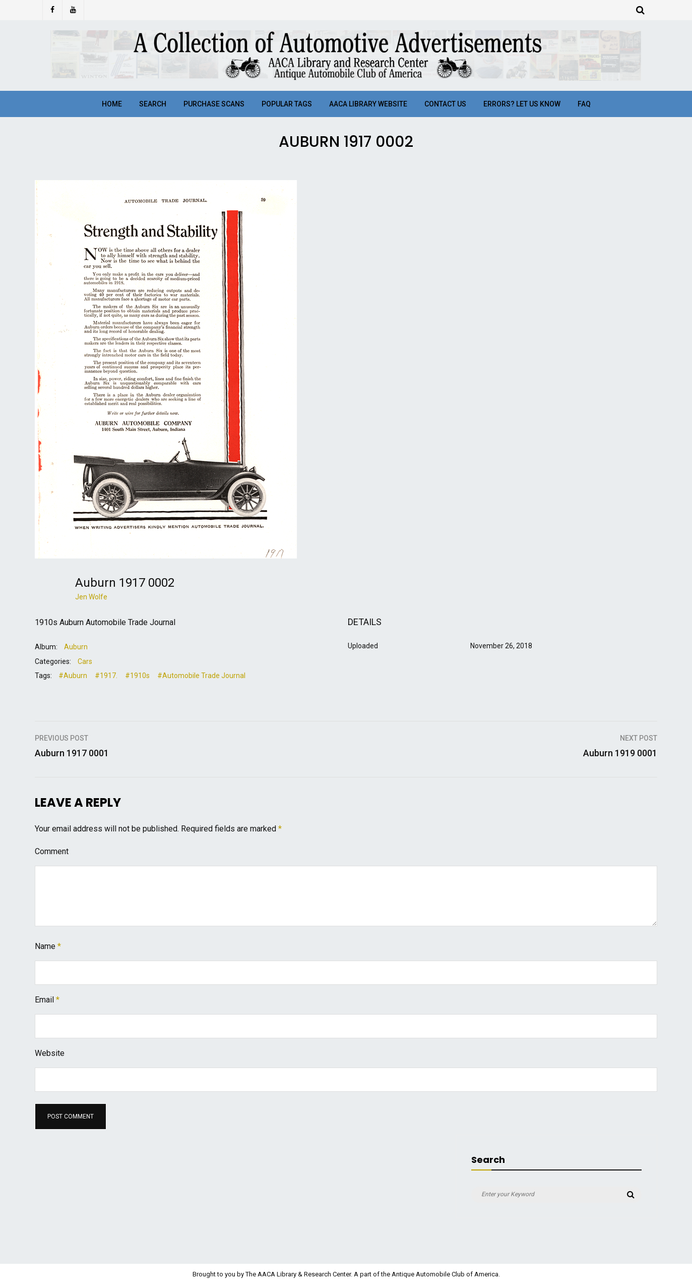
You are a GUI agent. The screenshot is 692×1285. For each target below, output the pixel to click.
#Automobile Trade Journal (201, 676)
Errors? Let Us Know (521, 104)
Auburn (76, 647)
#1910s (137, 676)
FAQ (584, 104)
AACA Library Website (368, 104)
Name (48, 946)
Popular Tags (287, 104)
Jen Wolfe (91, 597)
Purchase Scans (213, 104)
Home (112, 104)
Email (47, 999)
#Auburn (72, 676)
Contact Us (445, 104)
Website (50, 1053)
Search (152, 104)
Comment (52, 851)
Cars (85, 661)
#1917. (106, 676)
